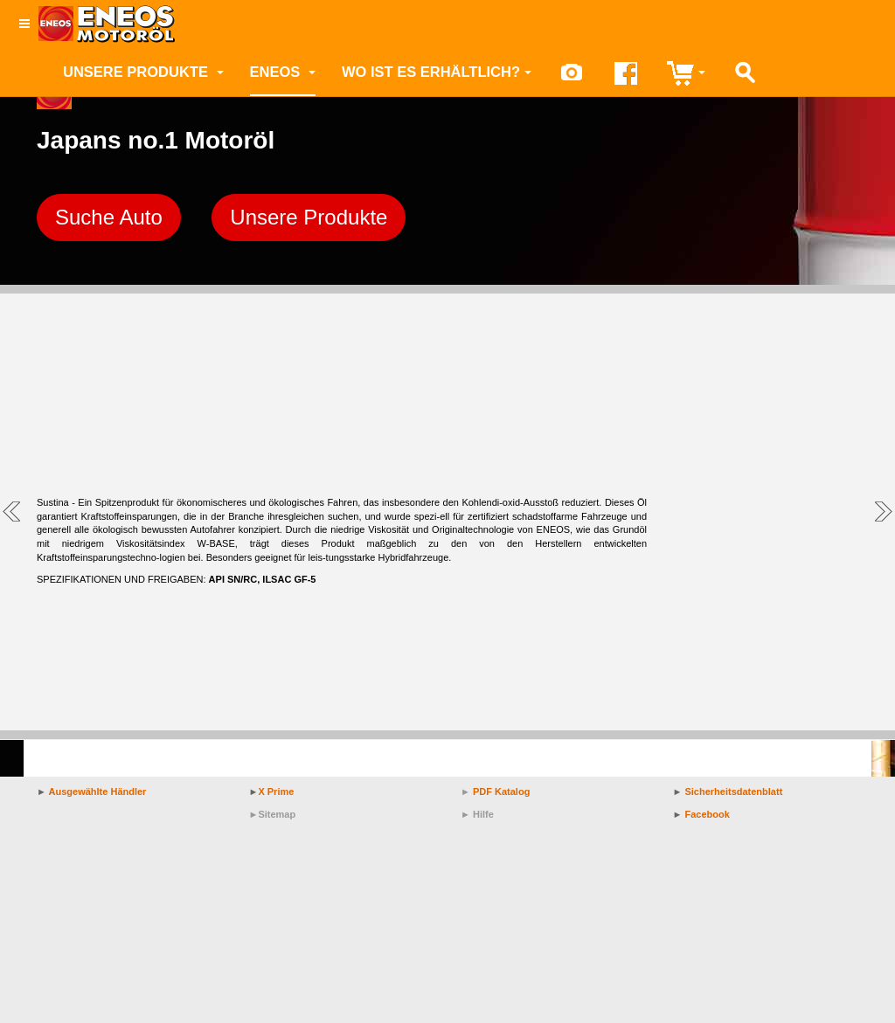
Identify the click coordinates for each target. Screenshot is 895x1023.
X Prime (276, 791)
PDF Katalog (501, 791)
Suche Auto (109, 217)
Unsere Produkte (143, 71)
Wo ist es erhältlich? (436, 71)
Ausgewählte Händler (98, 791)
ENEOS (283, 71)
